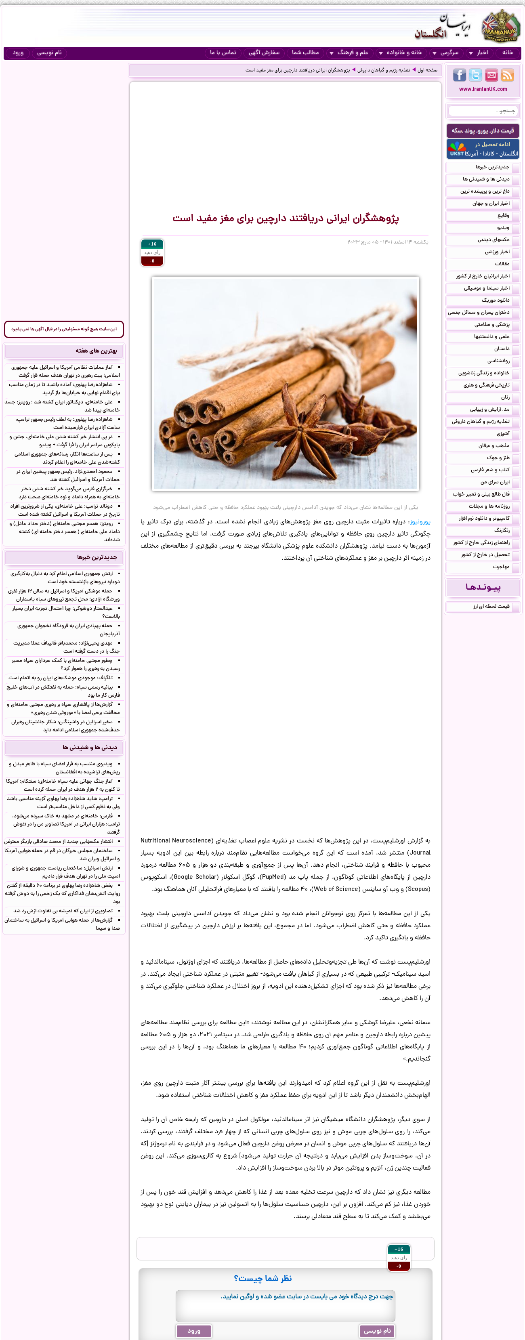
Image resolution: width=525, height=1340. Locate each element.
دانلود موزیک (500, 301)
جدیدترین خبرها (497, 168)
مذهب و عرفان (499, 446)
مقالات (507, 264)
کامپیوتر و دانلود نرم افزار (489, 519)
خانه (507, 53)
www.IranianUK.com (483, 90)
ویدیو (508, 228)
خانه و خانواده (400, 53)
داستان (506, 349)
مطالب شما (305, 53)
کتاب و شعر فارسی (495, 470)
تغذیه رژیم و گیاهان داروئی (383, 70)
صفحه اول (427, 70)
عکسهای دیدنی (498, 240)
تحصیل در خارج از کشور (490, 555)
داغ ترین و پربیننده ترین (489, 192)
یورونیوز (420, 522)
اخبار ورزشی (502, 252)
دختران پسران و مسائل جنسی (483, 313)
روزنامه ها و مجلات (494, 507)
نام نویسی (49, 53)
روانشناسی (503, 361)
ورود (18, 53)
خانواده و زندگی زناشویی (488, 374)
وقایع (508, 216)
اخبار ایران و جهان (495, 204)
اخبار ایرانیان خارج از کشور (487, 277)
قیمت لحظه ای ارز (496, 607)
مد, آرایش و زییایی (494, 410)
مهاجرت (506, 567)
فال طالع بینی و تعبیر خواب (486, 495)
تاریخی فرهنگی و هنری (491, 386)
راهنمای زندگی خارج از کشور (486, 543)
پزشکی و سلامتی (497, 325)
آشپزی (508, 434)
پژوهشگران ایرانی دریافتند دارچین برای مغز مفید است (298, 70)
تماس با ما (223, 53)
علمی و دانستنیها (496, 337)
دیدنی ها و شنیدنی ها (491, 180)
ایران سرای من (500, 483)
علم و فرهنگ (349, 53)
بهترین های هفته (96, 351)
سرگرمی (445, 53)
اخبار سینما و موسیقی (491, 289)
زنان (510, 398)
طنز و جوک (503, 458)
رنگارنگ (506, 531)
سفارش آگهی (264, 53)
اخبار (478, 53)
